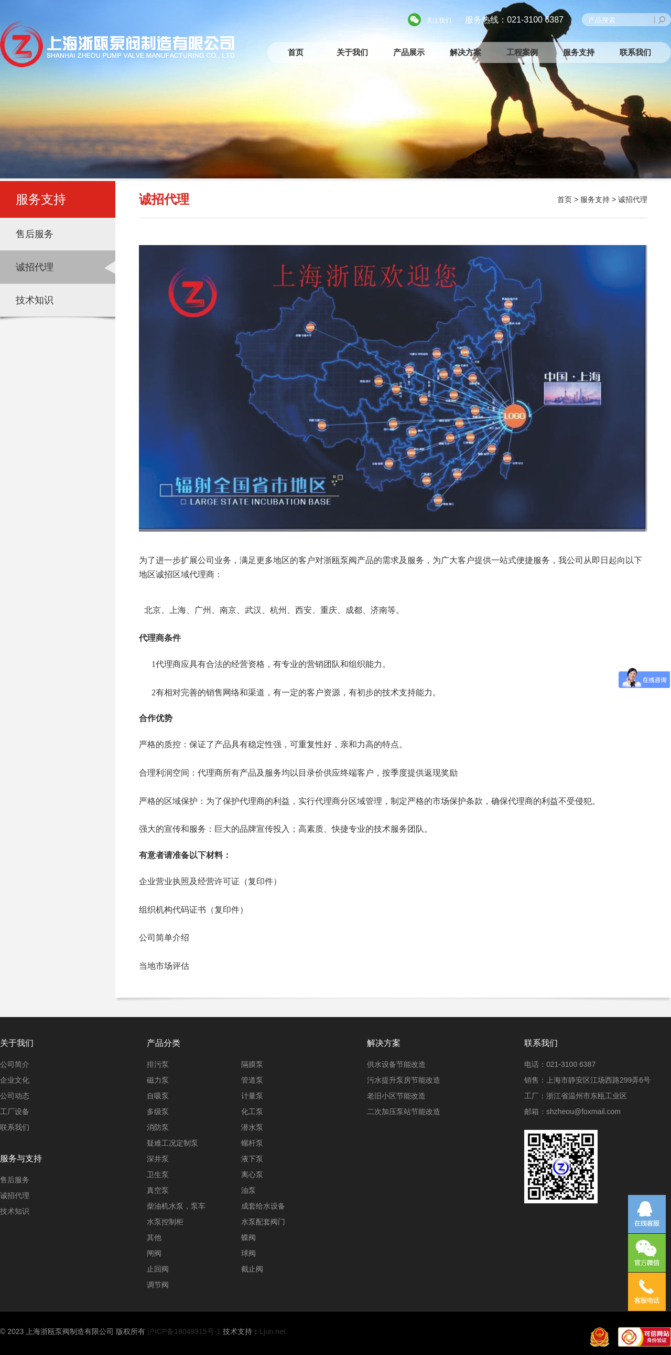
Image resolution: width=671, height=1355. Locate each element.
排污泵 (158, 1064)
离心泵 (252, 1174)
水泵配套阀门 (263, 1222)
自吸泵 (158, 1096)
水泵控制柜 (165, 1222)
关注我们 (438, 20)
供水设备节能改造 (396, 1064)
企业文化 (14, 1080)
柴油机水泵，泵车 (176, 1206)
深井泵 (158, 1159)
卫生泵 (158, 1174)
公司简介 (14, 1064)
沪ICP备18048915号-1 (184, 1331)
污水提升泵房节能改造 (403, 1080)
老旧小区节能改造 (396, 1096)
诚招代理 (34, 267)
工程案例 (522, 52)
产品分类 (163, 1043)
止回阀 (158, 1269)
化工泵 (252, 1111)
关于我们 (352, 52)
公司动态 (14, 1096)
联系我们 (635, 52)
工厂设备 (14, 1111)
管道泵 (252, 1080)
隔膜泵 (252, 1064)
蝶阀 (248, 1237)
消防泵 (158, 1127)
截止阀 (252, 1269)
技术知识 (34, 300)
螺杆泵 (252, 1143)
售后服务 (34, 234)
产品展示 (409, 52)
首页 (296, 52)
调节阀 (158, 1284)
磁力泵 (158, 1080)
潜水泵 (252, 1127)
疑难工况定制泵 (172, 1143)
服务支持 (578, 52)
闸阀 (154, 1253)
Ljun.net (272, 1331)
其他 (154, 1237)
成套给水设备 (263, 1206)
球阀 (248, 1253)
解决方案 (465, 52)
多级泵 (158, 1111)
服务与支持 (21, 1158)
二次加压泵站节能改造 (403, 1111)
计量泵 (252, 1096)
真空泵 (158, 1190)
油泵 (248, 1190)
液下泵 (252, 1159)
